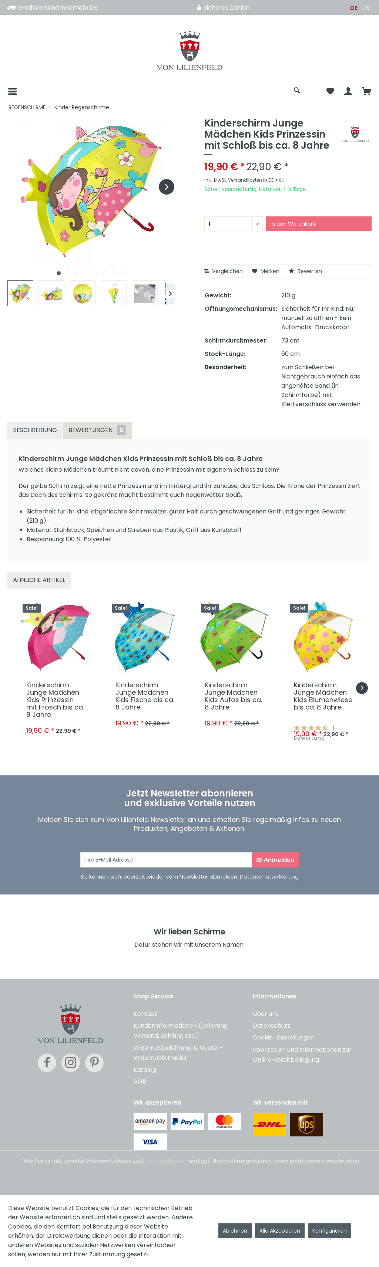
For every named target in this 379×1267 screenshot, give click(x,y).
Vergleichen (223, 271)
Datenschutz (271, 1025)
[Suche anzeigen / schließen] (308, 90)
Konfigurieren (329, 1230)
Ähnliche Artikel (39, 580)
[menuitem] (149, 91)
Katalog (145, 1069)
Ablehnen (235, 1230)
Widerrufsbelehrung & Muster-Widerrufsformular (178, 1053)
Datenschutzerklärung (269, 876)
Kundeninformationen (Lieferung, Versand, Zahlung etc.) (181, 1030)
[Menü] (12, 91)
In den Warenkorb (293, 224)
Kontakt (145, 1014)
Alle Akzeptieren (279, 1230)
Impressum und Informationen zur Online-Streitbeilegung (302, 1054)
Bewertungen (97, 430)
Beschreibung (35, 430)
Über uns (266, 1014)
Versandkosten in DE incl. (256, 180)
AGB (140, 1081)
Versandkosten (167, 1161)
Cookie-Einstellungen (284, 1037)
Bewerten (305, 271)
